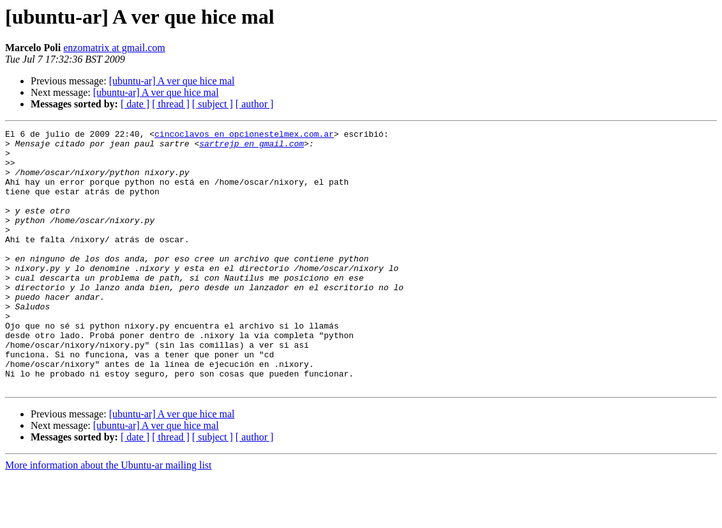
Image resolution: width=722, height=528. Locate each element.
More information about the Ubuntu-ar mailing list (108, 516)
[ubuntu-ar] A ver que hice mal (172, 80)
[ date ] (135, 103)
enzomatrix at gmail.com (114, 47)
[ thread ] (171, 103)
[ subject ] (212, 103)
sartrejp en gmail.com (251, 147)
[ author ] (255, 103)
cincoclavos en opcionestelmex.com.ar (244, 135)
